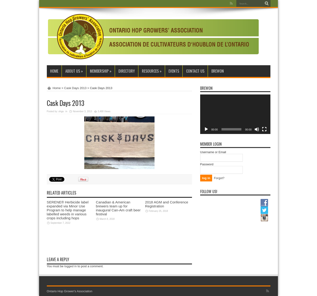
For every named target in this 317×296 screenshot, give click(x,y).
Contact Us (195, 71)
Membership (100, 71)
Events (174, 71)
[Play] (206, 129)
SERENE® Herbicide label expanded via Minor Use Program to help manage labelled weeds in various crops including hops (68, 210)
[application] (235, 114)
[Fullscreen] (264, 129)
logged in (70, 266)
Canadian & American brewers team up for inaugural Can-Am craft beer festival (118, 208)
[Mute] (256, 129)
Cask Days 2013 (75, 88)
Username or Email (213, 152)
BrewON (217, 71)
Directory (126, 71)
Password (207, 164)
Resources (152, 71)
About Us (74, 71)
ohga (61, 111)
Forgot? (219, 178)
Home (54, 71)
